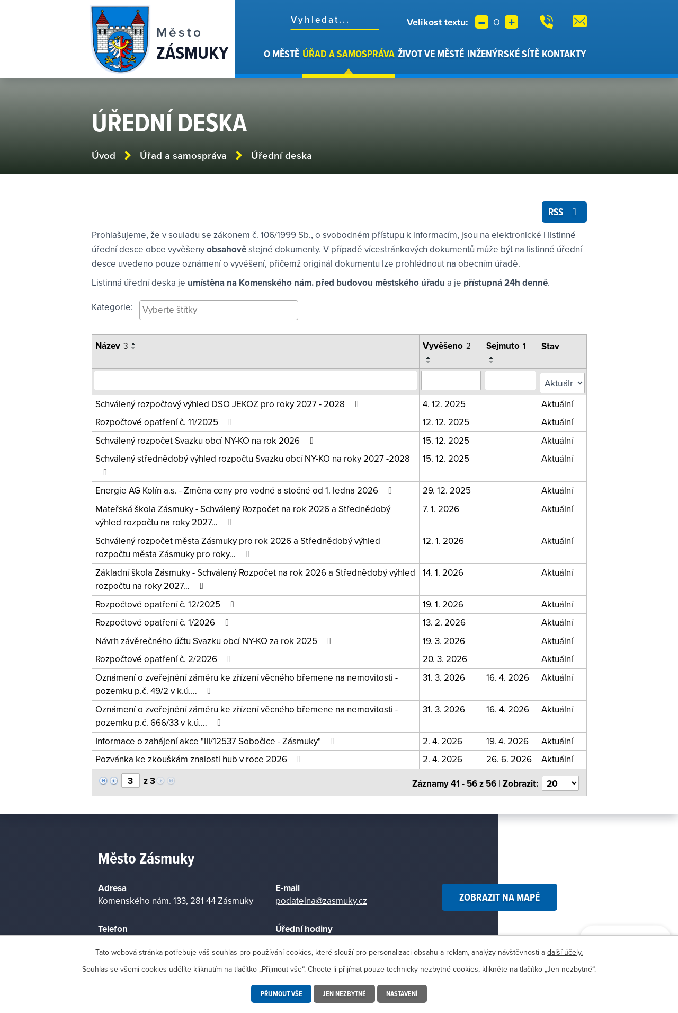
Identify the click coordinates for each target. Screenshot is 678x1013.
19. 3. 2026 (445, 639)
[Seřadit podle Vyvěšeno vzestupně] (429, 360)
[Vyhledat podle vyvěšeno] (452, 382)
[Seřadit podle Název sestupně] (134, 351)
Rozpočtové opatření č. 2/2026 (165, 657)
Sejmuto (507, 348)
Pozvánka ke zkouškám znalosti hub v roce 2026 (200, 758)
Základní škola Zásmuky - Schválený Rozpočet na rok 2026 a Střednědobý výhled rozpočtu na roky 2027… (255, 578)
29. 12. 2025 (448, 489)
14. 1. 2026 (444, 571)
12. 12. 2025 (447, 421)
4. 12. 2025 (445, 403)
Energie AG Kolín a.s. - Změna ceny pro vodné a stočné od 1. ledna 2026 (245, 489)
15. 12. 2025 (447, 439)
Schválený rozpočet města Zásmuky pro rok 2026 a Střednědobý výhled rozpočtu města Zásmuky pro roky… (237, 546)
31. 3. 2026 (445, 676)
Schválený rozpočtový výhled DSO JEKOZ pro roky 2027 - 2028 (229, 403)
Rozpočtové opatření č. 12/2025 (166, 603)
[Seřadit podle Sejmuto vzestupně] (493, 360)
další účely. (565, 952)
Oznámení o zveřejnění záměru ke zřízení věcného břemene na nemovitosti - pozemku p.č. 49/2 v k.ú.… (246, 683)
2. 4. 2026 (443, 740)
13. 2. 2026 (445, 621)
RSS (563, 213)
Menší (481, 22)
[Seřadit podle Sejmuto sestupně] (493, 364)
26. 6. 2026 (510, 758)
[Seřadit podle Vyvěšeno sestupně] (429, 364)
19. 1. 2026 (444, 603)
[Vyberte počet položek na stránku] (561, 779)
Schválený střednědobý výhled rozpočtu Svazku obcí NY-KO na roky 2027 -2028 (252, 463)
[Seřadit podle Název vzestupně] (134, 347)
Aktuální (558, 403)
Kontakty (564, 53)
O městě (281, 53)
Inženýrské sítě (503, 53)
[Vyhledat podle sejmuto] (511, 382)
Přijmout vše (279, 994)
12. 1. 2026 (444, 539)
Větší (511, 22)
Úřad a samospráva (348, 53)
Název (111, 348)
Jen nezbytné (344, 994)
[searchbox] (218, 311)
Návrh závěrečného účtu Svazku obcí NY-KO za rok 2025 (215, 639)
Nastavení (404, 994)
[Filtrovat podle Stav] (563, 382)
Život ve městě (431, 53)
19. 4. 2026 (508, 740)
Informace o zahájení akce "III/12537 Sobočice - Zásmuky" (217, 740)
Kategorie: (112, 309)
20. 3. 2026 (446, 657)
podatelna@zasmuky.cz (321, 897)
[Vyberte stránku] (130, 779)
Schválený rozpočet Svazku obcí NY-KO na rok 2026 (206, 439)
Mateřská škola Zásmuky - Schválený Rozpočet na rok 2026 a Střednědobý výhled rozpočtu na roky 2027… (242, 514)
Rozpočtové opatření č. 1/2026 (164, 621)
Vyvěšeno (448, 348)
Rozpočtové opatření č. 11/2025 (165, 421)
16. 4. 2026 (508, 676)
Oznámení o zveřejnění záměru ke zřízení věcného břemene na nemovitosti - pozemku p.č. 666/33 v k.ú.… (246, 715)
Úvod (256, 62)
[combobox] (218, 312)
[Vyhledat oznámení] (256, 382)
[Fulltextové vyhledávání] (335, 19)
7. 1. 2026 (442, 507)
